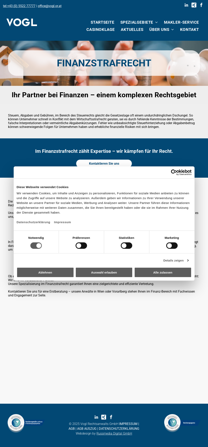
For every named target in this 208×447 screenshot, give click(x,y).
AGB (72, 429)
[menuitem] (102, 22)
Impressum (62, 222)
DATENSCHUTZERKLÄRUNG (119, 429)
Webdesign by (86, 433)
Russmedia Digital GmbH (114, 433)
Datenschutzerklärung (33, 222)
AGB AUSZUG (86, 429)
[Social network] (194, 5)
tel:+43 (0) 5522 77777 (19, 6)
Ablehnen (45, 272)
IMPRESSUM (128, 424)
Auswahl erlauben (104, 272)
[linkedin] (186, 5)
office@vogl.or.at (49, 6)
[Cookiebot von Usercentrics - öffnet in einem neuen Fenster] (174, 172)
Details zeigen (173, 260)
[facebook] (201, 5)
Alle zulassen (162, 272)
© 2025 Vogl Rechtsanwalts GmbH (93, 424)
